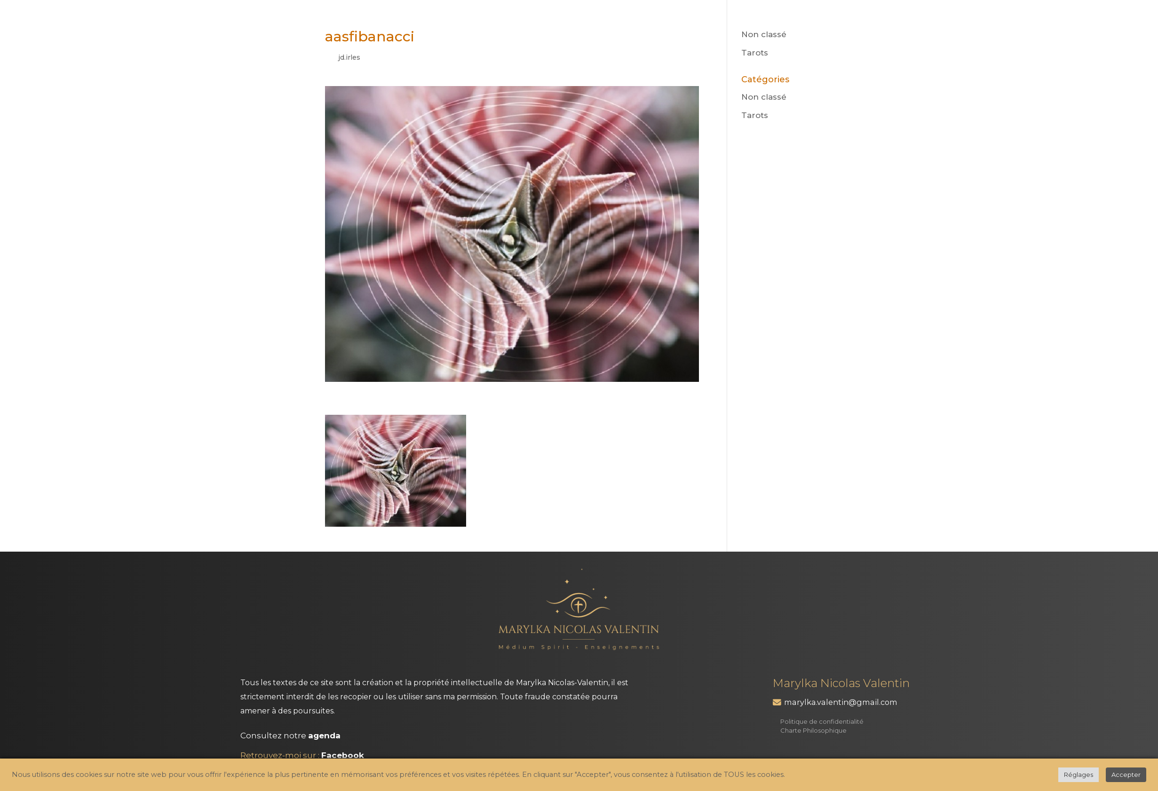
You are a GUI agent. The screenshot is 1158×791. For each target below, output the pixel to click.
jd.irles (349, 57)
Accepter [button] (1126, 774)
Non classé (763, 34)
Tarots (754, 52)
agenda (324, 735)
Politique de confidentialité (822, 721)
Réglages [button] (1078, 774)
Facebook (342, 755)
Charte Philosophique (813, 730)
